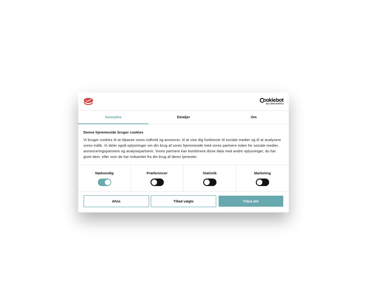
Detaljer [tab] (183, 117)
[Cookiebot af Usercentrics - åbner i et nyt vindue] (263, 101)
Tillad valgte (183, 201)
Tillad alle (251, 201)
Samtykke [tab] (113, 117)
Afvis (116, 201)
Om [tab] (254, 117)
